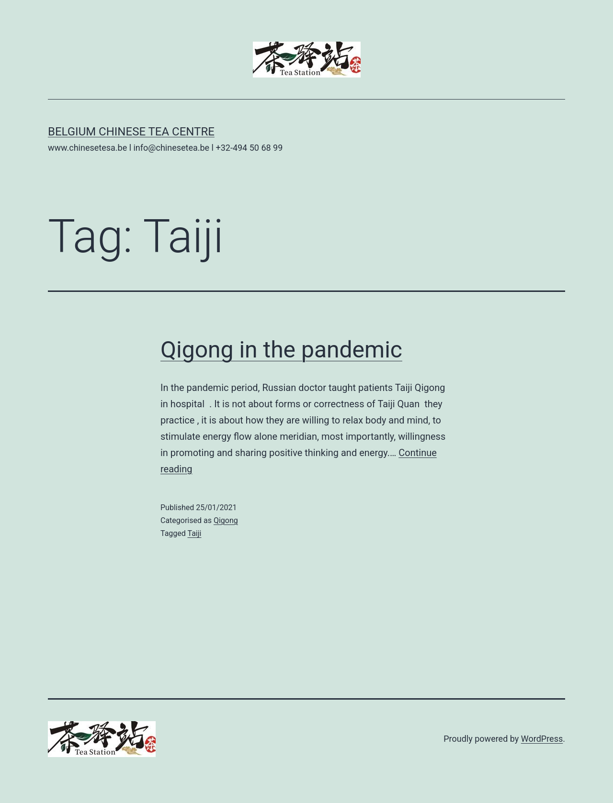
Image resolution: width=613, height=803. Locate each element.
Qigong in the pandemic (281, 349)
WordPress (542, 739)
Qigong (226, 520)
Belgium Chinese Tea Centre (131, 131)
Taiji (195, 533)
